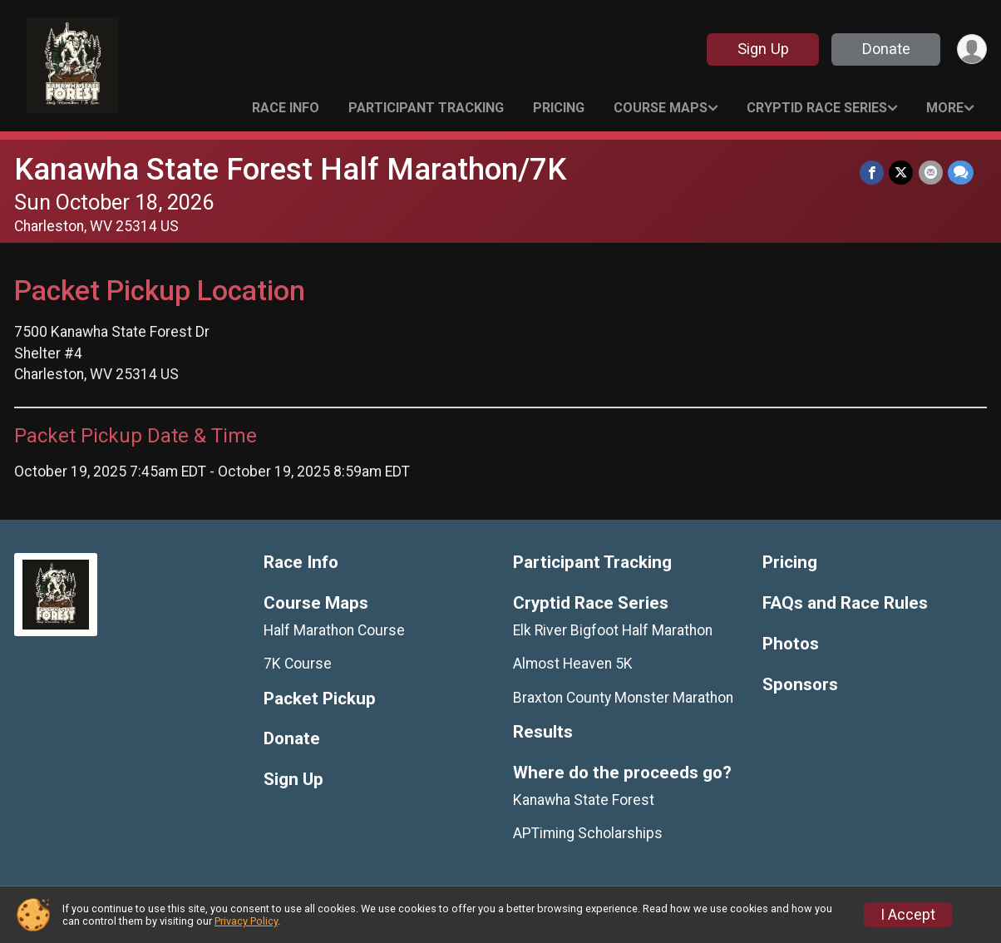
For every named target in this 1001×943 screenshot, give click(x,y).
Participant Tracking (426, 108)
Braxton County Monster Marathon (623, 697)
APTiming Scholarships (588, 833)
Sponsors (800, 684)
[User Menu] (971, 49)
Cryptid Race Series (817, 108)
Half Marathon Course (334, 630)
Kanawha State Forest (583, 800)
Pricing (558, 108)
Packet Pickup (320, 698)
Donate (885, 48)
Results (543, 732)
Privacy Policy (246, 921)
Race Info (285, 108)
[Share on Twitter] (902, 172)
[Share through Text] (961, 172)
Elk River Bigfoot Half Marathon (613, 630)
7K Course (298, 663)
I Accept (907, 914)
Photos (790, 644)
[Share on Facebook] (872, 172)
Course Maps (661, 108)
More (945, 108)
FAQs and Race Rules (845, 603)
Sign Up (762, 48)
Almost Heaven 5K (573, 663)
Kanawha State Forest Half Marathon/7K (290, 169)
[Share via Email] (931, 172)
